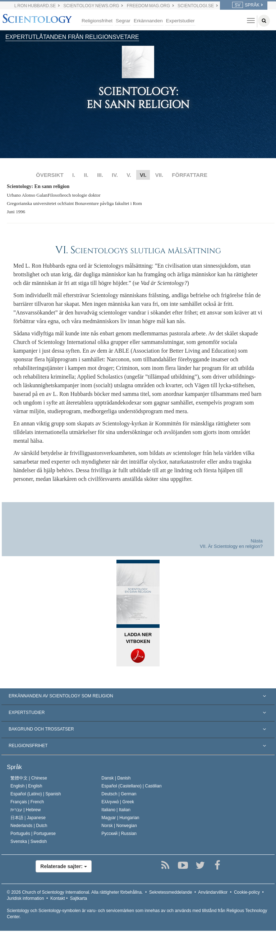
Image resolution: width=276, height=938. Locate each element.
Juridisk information (25, 898)
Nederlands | (28, 825)
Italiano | (115, 809)
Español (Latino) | (35, 793)
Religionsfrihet (97, 20)
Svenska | (28, 841)
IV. (115, 175)
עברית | (25, 809)
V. (128, 175)
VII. (159, 175)
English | (26, 786)
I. (73, 175)
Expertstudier (180, 20)
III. (100, 175)
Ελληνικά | (117, 801)
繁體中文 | (28, 778)
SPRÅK (245, 5)
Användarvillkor (212, 892)
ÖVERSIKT (50, 175)
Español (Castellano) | (131, 786)
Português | (33, 833)
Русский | (119, 833)
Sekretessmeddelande (170, 892)
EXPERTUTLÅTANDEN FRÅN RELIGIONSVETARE (72, 37)
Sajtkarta (78, 898)
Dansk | (115, 778)
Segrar (123, 20)
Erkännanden (148, 20)
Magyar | (120, 817)
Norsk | (119, 825)
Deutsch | (118, 793)
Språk (14, 767)
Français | (27, 801)
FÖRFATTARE (189, 175)
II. (86, 175)
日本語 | (28, 817)
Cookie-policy (247, 892)
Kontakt (57, 898)
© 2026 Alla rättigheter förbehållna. (75, 892)
